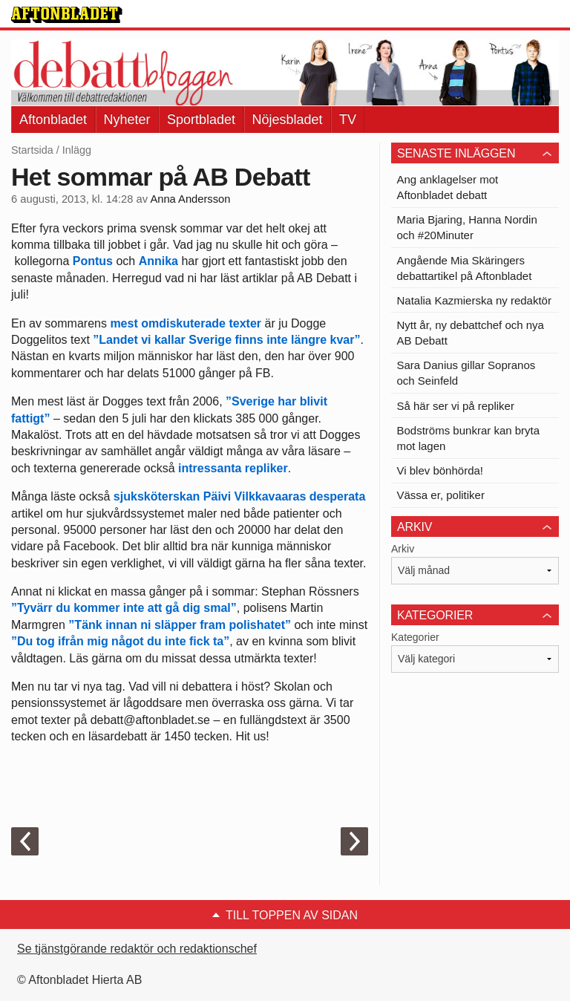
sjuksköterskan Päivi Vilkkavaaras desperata (239, 496)
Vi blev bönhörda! (440, 470)
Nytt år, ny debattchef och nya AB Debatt (470, 333)
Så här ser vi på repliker (455, 406)
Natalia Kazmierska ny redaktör (474, 300)
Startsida (32, 150)
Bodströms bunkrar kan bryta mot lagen (468, 438)
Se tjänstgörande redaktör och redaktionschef (137, 948)
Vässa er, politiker (441, 495)
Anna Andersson (190, 199)
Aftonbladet (53, 119)
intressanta (209, 468)
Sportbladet (201, 119)
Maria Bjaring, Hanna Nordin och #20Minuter (467, 227)
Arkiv (402, 549)
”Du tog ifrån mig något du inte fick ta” (120, 641)
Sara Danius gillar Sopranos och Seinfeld (466, 373)
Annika (158, 261)
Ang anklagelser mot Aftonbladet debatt (448, 187)
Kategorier (415, 637)
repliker (266, 468)
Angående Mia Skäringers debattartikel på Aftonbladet (464, 268)
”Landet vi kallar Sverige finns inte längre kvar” (226, 339)
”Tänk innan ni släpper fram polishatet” (179, 625)
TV (347, 119)
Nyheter (127, 119)
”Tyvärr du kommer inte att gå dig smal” (124, 607)
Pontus (93, 261)
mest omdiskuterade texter (185, 323)
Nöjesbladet (287, 119)
